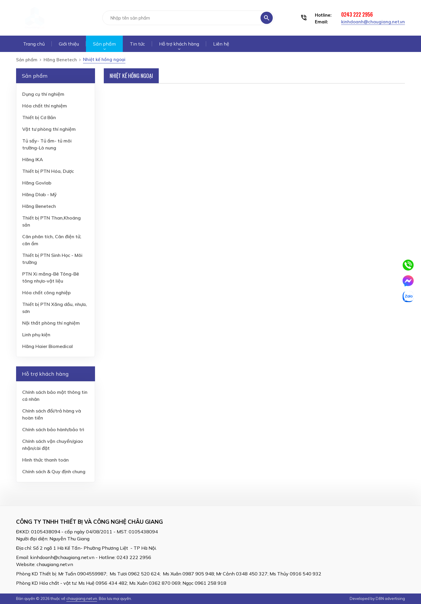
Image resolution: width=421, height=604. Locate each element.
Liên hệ (221, 44)
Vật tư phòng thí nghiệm (49, 129)
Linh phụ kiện (36, 334)
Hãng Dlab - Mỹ (39, 194)
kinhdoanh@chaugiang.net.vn (373, 22)
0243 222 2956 (357, 14)
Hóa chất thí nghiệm (44, 106)
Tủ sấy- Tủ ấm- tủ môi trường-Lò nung (47, 144)
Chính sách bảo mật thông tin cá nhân (54, 395)
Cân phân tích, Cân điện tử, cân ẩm (51, 240)
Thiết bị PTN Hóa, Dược (48, 171)
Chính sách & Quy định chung (53, 471)
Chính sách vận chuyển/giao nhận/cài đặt (52, 444)
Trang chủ (34, 44)
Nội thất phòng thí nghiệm (51, 323)
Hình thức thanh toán (45, 460)
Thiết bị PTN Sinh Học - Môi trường (52, 258)
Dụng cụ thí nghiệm (43, 94)
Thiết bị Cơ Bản (39, 117)
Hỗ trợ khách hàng (179, 44)
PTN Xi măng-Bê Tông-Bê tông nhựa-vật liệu (50, 277)
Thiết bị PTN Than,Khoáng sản (51, 221)
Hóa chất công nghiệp (46, 292)
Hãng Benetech (60, 59)
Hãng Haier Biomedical (47, 346)
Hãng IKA (32, 159)
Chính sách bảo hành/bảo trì (53, 429)
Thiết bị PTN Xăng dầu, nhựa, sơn (54, 307)
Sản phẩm (104, 44)
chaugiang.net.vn (55, 564)
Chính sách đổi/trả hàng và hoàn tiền (51, 414)
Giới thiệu (69, 44)
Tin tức (137, 44)
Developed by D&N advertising (377, 598)
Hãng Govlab (36, 183)
